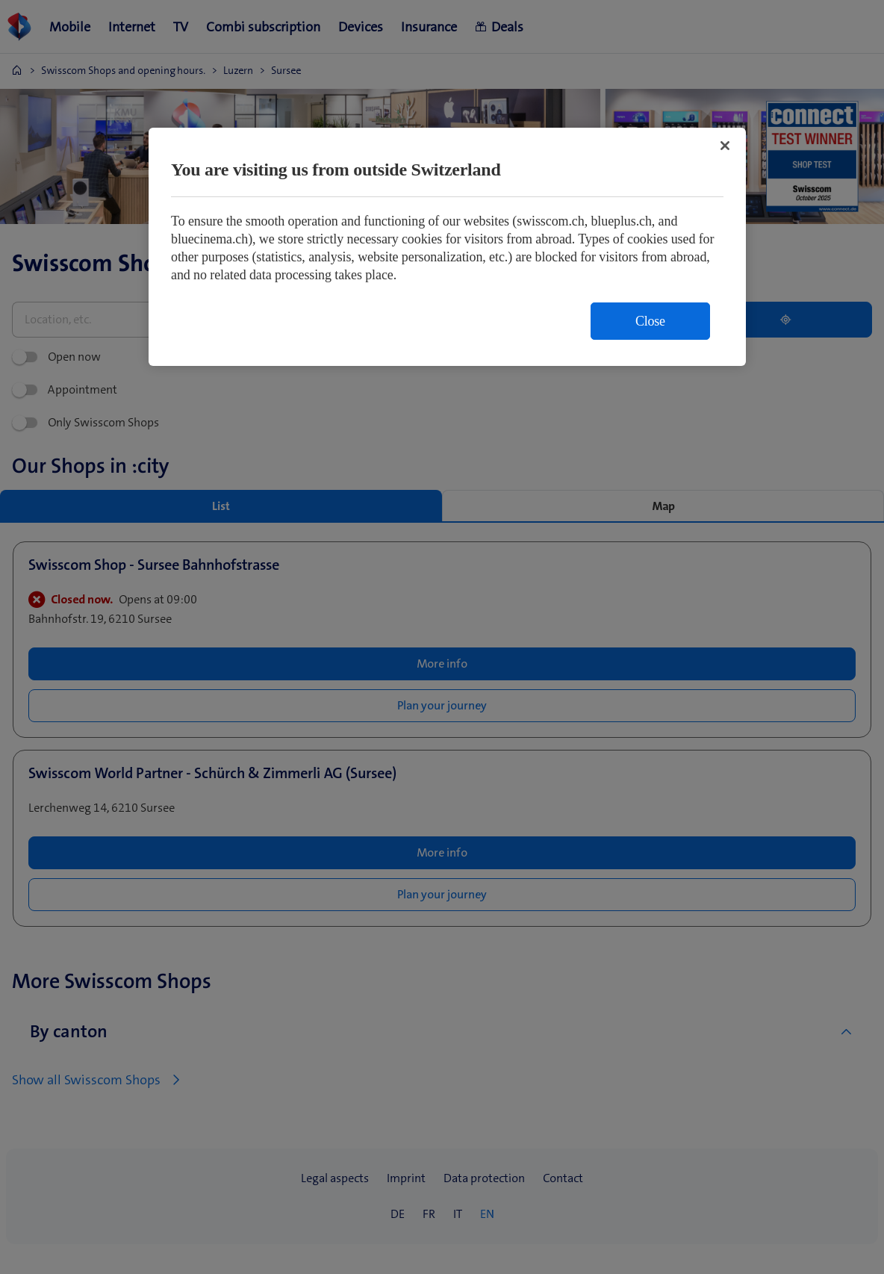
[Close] (725, 145)
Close (650, 321)
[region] (447, 247)
